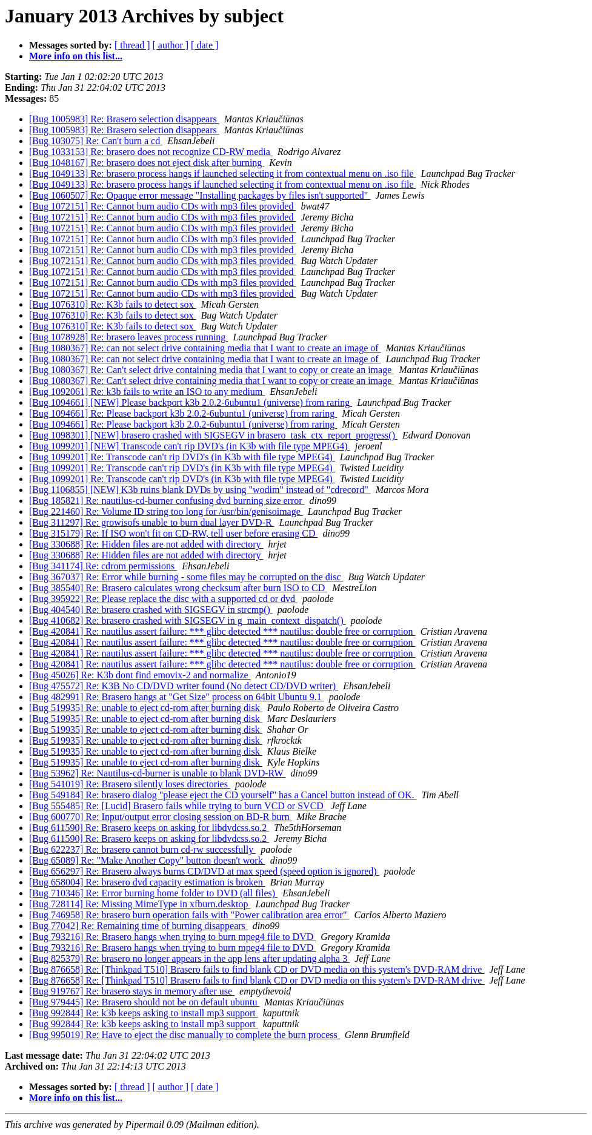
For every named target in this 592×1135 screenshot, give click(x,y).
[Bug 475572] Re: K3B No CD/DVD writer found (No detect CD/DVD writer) (183, 686)
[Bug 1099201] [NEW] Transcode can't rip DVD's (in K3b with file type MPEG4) (189, 446)
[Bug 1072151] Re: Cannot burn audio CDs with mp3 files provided (162, 206)
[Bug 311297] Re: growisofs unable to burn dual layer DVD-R (151, 522)
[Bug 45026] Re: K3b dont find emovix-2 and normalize (140, 675)
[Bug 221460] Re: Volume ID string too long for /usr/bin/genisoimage (166, 511)
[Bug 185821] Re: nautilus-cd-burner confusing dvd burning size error (167, 500)
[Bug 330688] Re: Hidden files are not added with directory (146, 544)
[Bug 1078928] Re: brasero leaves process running (128, 337)
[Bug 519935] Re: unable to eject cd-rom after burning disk (145, 708)
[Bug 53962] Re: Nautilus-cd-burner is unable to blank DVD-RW (157, 773)
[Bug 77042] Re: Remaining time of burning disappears (138, 926)
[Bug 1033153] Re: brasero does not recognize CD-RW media (151, 152)
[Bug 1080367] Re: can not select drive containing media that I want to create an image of (205, 348)
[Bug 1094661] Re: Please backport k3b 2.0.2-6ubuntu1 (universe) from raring (183, 413)
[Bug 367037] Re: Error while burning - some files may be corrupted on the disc (186, 577)
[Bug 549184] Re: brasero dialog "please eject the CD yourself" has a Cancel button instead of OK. (223, 795)
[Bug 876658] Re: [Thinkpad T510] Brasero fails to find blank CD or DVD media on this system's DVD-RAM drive (256, 969)
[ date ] (204, 45)
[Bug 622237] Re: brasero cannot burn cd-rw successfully (142, 849)
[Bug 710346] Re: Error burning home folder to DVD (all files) (153, 893)
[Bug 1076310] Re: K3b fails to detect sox (112, 304)
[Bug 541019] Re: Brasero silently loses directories (129, 784)
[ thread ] (132, 45)
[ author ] (171, 45)
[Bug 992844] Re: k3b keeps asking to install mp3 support (143, 1013)
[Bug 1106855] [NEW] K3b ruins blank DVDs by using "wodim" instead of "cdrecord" (200, 490)
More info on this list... (75, 56)
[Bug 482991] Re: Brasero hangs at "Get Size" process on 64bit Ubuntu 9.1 (176, 697)
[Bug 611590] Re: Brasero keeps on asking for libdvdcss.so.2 (149, 827)
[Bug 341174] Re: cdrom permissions (103, 566)
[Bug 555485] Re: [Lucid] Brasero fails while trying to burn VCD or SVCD (177, 806)
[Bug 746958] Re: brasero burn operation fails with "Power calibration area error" (189, 915)
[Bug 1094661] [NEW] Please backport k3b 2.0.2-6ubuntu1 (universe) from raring (190, 402)
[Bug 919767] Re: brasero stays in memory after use (131, 991)
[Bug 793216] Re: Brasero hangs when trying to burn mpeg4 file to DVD (172, 936)
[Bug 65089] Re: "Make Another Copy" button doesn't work (147, 860)
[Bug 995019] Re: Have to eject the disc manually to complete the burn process (184, 1035)
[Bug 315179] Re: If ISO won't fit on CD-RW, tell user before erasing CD (173, 533)
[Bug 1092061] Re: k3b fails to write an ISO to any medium (147, 391)
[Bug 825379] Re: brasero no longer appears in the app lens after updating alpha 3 (189, 958)
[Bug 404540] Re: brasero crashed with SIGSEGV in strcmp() (151, 609)
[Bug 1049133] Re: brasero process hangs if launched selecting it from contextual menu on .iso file (222, 173)
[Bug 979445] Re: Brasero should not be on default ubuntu (144, 1002)
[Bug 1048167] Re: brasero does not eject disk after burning (146, 162)
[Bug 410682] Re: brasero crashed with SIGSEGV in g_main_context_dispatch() (187, 620)
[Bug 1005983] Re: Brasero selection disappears (124, 119)
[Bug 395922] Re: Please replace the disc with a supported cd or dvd (163, 599)
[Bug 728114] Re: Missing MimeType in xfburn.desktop (139, 904)
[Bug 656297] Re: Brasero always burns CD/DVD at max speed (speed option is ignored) (204, 871)
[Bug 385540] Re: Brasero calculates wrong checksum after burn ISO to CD (178, 588)
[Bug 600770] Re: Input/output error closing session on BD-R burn (160, 817)
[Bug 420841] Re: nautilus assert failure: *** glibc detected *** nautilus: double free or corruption (222, 631)
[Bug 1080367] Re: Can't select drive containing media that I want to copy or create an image (211, 370)
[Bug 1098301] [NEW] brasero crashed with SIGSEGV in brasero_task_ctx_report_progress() (213, 435)
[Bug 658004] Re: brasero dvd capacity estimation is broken (147, 882)
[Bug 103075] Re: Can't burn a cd (95, 141)
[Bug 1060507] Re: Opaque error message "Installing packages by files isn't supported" (199, 195)
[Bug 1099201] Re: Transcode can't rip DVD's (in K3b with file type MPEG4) (182, 457)
